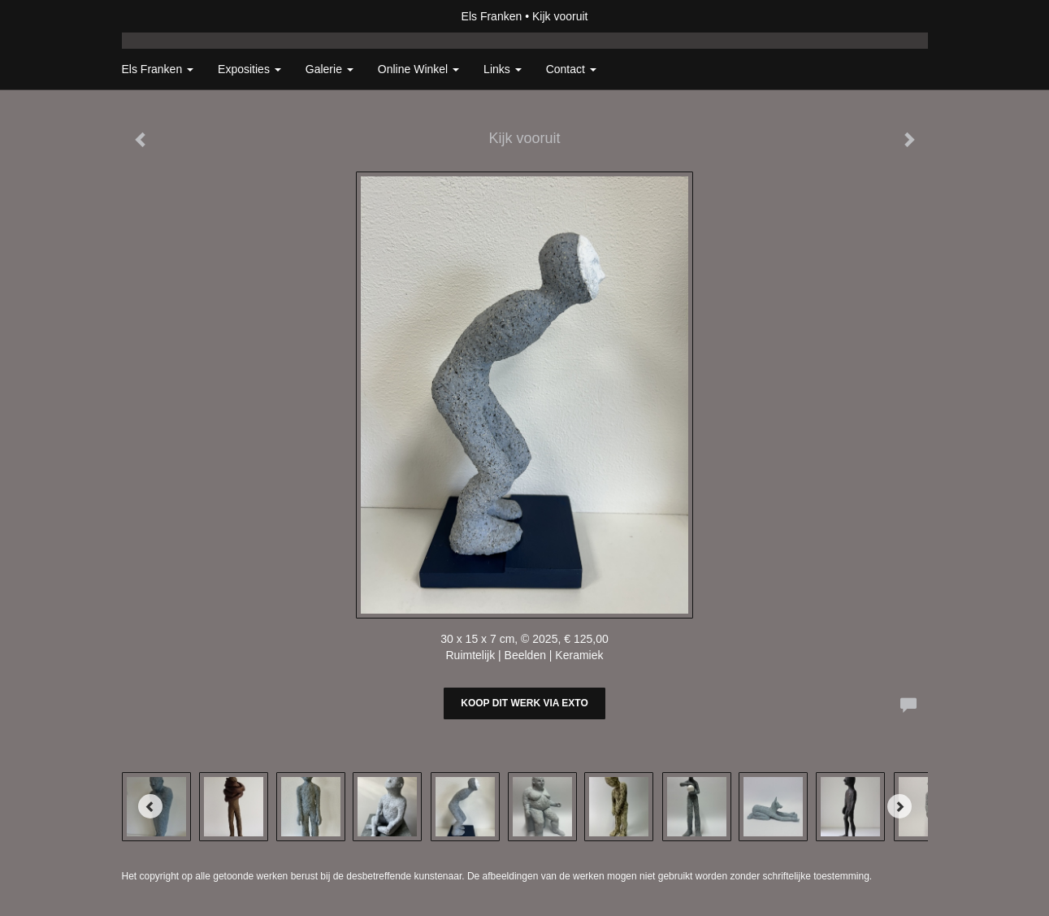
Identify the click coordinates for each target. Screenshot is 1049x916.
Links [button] (502, 69)
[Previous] (150, 806)
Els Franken (492, 16)
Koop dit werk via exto (524, 703)
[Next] (899, 806)
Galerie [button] (329, 69)
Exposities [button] (249, 69)
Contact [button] (571, 69)
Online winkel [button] (418, 69)
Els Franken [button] (158, 69)
